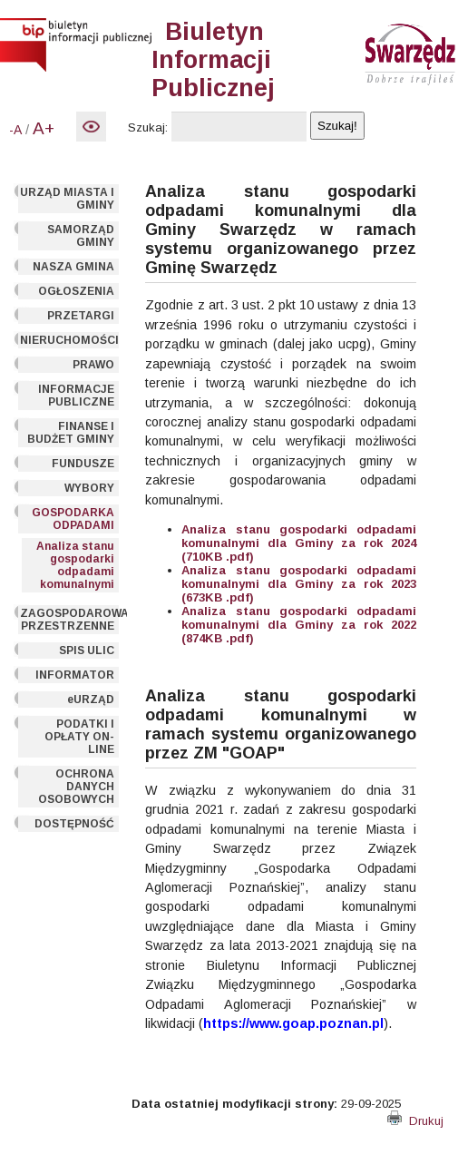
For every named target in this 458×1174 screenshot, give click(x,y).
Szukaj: (148, 127)
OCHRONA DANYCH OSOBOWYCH (76, 787)
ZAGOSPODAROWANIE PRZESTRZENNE (70, 619)
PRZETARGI (80, 315)
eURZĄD (90, 699)
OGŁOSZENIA (76, 291)
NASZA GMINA (73, 266)
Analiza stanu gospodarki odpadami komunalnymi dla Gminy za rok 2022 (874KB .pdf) (298, 624)
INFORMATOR (74, 675)
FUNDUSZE (83, 463)
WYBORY (89, 488)
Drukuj (415, 1121)
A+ (43, 128)
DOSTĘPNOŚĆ (74, 823)
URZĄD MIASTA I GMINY (67, 198)
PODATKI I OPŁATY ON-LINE (79, 737)
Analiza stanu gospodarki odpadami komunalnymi (75, 565)
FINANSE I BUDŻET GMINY (70, 432)
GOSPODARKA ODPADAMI (73, 519)
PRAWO (93, 364)
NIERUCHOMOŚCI (69, 340)
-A (15, 129)
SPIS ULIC (86, 650)
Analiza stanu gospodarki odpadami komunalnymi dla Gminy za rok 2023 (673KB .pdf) (298, 583)
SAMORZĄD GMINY (80, 236)
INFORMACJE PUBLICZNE (76, 395)
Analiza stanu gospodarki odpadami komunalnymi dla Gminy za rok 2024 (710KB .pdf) (298, 543)
